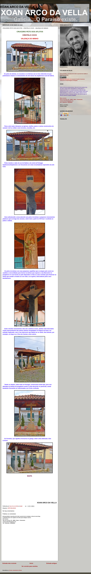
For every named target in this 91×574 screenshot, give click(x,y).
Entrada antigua (51, 563)
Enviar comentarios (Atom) (15, 570)
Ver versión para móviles (30, 566)
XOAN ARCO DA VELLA (17, 7)
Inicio (31, 563)
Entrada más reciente (9, 563)
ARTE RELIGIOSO (12, 508)
